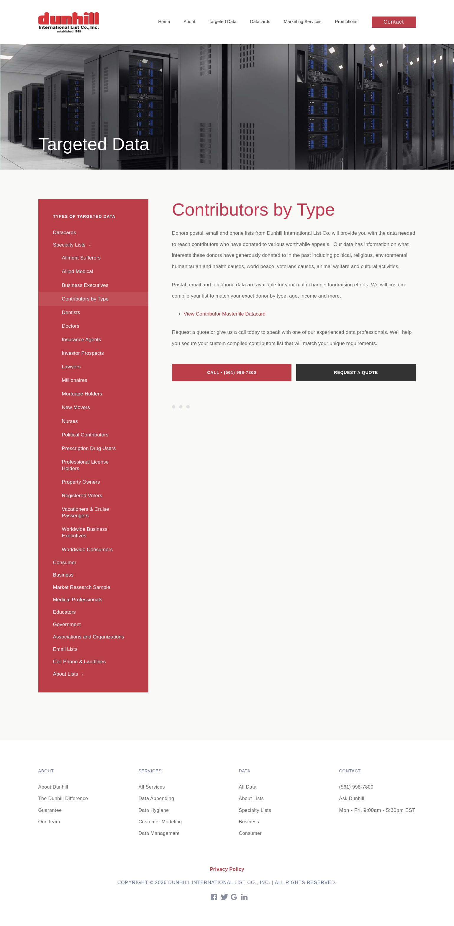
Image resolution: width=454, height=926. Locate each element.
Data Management (159, 833)
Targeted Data (222, 21)
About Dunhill (53, 786)
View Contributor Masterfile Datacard (224, 314)
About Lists (251, 798)
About (189, 21)
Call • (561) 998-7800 (231, 372)
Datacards (260, 21)
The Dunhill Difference (63, 798)
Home (164, 21)
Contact (393, 22)
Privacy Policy (227, 869)
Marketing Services (303, 21)
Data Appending (156, 798)
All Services (152, 786)
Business (249, 821)
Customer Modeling (160, 821)
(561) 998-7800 (356, 786)
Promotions (346, 21)
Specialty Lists (255, 810)
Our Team (49, 821)
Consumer (250, 833)
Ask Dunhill (352, 798)
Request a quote (356, 372)
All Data (248, 786)
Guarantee (50, 810)
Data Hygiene (154, 810)
